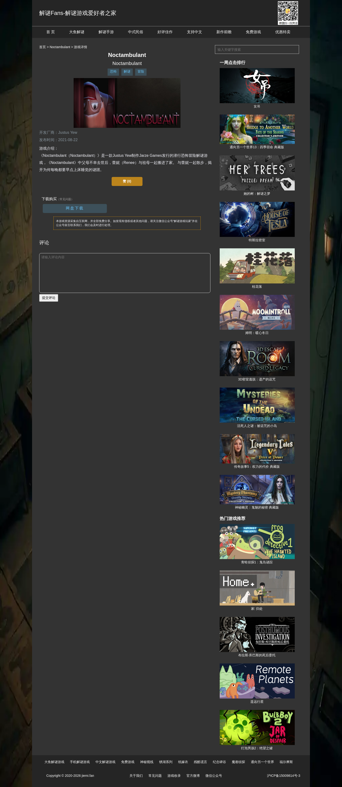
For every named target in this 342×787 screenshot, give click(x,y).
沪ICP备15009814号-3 (283, 776)
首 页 (50, 32)
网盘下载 (75, 208)
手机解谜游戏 (80, 762)
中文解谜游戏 (105, 762)
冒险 (141, 71)
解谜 (127, 71)
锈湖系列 (165, 762)
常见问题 (155, 776)
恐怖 (113, 71)
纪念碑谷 (219, 762)
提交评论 (48, 298)
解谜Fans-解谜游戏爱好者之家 (77, 13)
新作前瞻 (224, 32)
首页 (42, 47)
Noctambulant (60, 47)
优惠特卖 (282, 32)
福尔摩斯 (286, 762)
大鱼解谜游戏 (54, 762)
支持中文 (194, 32)
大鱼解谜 (76, 32)
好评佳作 (165, 32)
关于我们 (136, 776)
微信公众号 (213, 776)
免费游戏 (253, 32)
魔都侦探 (238, 762)
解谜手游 (106, 32)
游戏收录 (174, 776)
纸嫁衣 (183, 762)
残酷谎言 (200, 762)
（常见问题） (65, 199)
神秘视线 (146, 762)
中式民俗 (135, 32)
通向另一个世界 (262, 762)
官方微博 (193, 776)
